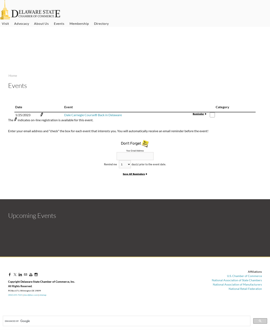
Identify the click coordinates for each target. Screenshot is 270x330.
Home (13, 75)
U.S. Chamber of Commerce (244, 276)
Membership (79, 23)
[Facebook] (9, 274)
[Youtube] (30, 274)
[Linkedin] (20, 274)
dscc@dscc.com (31, 295)
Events (59, 23)
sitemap (42, 295)
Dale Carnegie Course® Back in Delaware (93, 115)
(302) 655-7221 (15, 295)
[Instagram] (36, 274)
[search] (25, 321)
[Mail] (25, 274)
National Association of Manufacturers (237, 284)
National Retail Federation (245, 288)
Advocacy (21, 23)
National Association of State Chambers (237, 280)
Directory (101, 23)
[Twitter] (15, 274)
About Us (41, 23)
